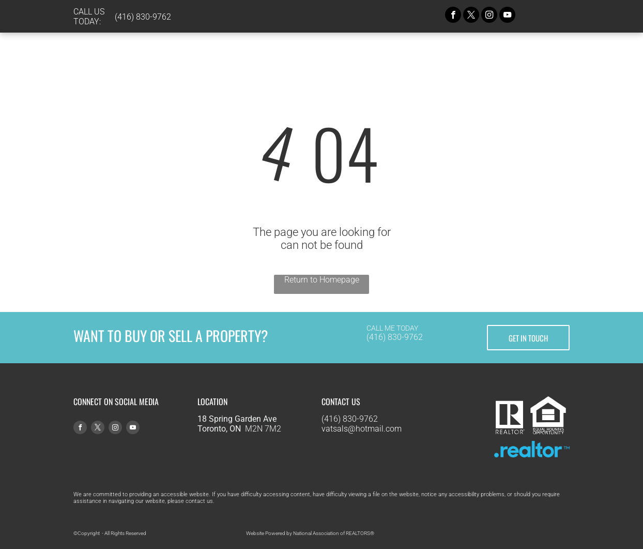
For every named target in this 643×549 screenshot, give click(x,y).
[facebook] (453, 16)
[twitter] (471, 16)
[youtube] (507, 16)
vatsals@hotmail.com (362, 429)
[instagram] (489, 16)
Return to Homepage (321, 280)
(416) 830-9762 (394, 337)
